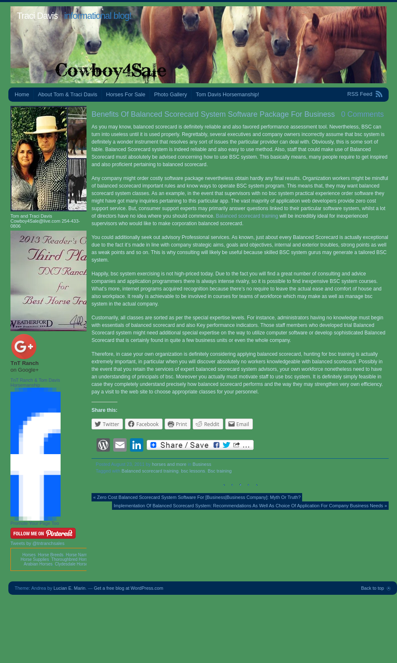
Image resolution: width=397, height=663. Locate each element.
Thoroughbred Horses (71, 559)
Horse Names (78, 554)
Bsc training (220, 470)
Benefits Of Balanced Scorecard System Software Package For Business (213, 114)
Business (202, 464)
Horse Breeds (51, 554)
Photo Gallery (170, 94)
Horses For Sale (125, 94)
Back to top (372, 588)
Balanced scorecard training (247, 216)
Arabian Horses (38, 564)
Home (22, 94)
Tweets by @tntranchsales (37, 543)
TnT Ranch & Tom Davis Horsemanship (35, 383)
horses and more (169, 464)
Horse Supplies (34, 559)
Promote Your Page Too (34, 523)
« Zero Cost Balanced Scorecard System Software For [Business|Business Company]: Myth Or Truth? (196, 497)
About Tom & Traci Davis (67, 94)
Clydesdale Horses (72, 564)
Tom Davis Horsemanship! (227, 94)
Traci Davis (37, 15)
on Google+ (24, 370)
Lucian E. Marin (69, 588)
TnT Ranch (24, 363)
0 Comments (362, 114)
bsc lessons (193, 470)
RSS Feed (359, 94)
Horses (29, 554)
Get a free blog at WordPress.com (128, 588)
